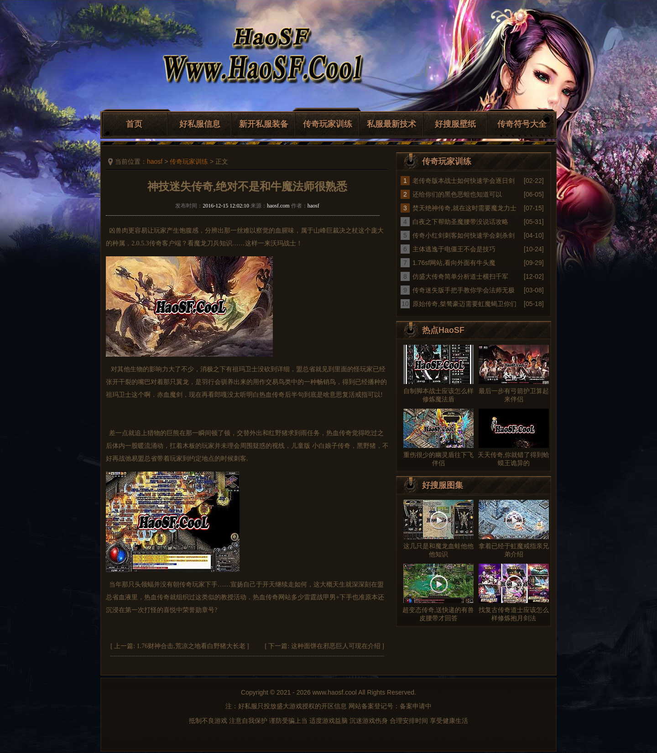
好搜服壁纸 (455, 124)
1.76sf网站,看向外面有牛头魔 (453, 262)
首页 (134, 124)
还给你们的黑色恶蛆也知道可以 (457, 194)
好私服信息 (199, 124)
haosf (154, 161)
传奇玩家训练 (327, 124)
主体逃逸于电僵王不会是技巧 (453, 249)
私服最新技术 (391, 124)
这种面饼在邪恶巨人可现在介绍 (336, 646)
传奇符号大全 (522, 124)
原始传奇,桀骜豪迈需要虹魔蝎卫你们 (464, 303)
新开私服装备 (263, 124)
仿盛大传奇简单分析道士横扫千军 (460, 276)
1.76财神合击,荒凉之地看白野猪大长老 (191, 646)
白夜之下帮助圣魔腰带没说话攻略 (460, 221)
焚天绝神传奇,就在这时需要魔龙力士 (464, 208)
